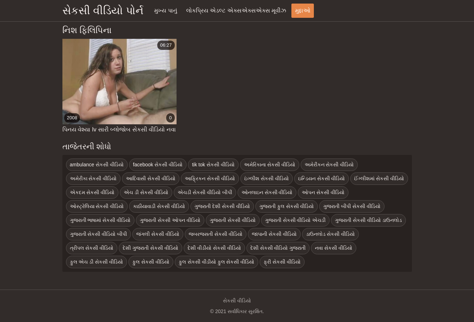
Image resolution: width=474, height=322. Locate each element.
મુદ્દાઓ (302, 10)
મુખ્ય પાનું (165, 10)
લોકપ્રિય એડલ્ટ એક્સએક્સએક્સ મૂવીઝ (236, 10)
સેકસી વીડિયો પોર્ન (103, 10)
